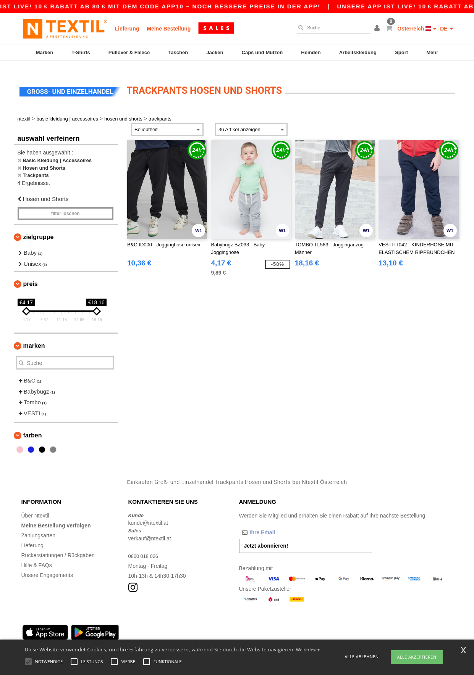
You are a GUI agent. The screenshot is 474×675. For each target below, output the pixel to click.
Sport (401, 52)
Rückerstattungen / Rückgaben (58, 546)
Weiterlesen (308, 649)
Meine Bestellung (169, 29)
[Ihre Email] (279, 523)
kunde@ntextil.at (148, 514)
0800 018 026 (144, 546)
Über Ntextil (35, 506)
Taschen (178, 52)
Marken (44, 52)
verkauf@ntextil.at (149, 529)
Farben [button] (32, 426)
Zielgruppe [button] (38, 228)
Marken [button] (34, 336)
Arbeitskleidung (358, 52)
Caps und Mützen (262, 52)
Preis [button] (30, 275)
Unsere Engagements (47, 565)
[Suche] (332, 28)
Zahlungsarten (38, 526)
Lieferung (127, 29)
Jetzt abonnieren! (266, 536)
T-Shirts (80, 52)
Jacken (214, 52)
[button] (378, 29)
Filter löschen (65, 204)
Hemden (310, 52)
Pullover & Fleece (129, 52)
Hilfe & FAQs (36, 556)
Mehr (432, 52)
